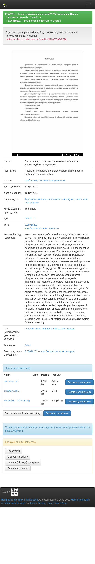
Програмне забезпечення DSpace (19, 499)
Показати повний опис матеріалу (23, 413)
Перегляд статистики (57, 413)
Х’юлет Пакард (37, 503)
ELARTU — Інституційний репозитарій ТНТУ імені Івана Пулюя (41, 14)
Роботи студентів (18, 17)
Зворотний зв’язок (57, 503)
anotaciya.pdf (11, 381)
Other (28, 345)
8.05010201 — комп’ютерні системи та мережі (34, 20)
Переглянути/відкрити (79, 382)
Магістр (36, 17)
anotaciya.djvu (11, 390)
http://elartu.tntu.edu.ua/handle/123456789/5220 (50, 328)
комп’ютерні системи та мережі (42, 228)
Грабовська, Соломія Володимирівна (45, 180)
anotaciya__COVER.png (17, 400)
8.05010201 (31, 224)
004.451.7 (30, 218)
